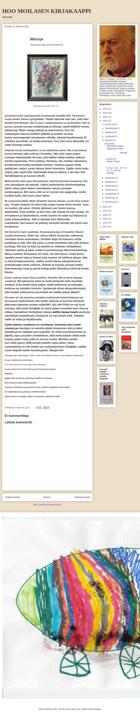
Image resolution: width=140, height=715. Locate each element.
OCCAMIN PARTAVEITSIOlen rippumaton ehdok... (115, 146)
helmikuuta (110, 198)
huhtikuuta (110, 190)
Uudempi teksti (12, 497)
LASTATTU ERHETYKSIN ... (116, 161)
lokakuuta (109, 132)
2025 (105, 113)
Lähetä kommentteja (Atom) (50, 505)
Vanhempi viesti (82, 497)
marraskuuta (111, 128)
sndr (78, 709)
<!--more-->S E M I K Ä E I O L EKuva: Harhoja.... (116, 170)
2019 (105, 219)
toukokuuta (110, 186)
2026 (105, 109)
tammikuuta (110, 202)
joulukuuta (110, 124)
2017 (105, 226)
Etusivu (47, 497)
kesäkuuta (110, 182)
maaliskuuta (111, 194)
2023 (105, 121)
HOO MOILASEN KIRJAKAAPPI (46, 11)
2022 (105, 207)
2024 (105, 117)
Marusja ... (116, 153)
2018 (105, 223)
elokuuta (109, 140)
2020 (105, 215)
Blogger (98, 709)
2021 (105, 211)
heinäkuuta (110, 178)
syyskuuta (110, 136)
